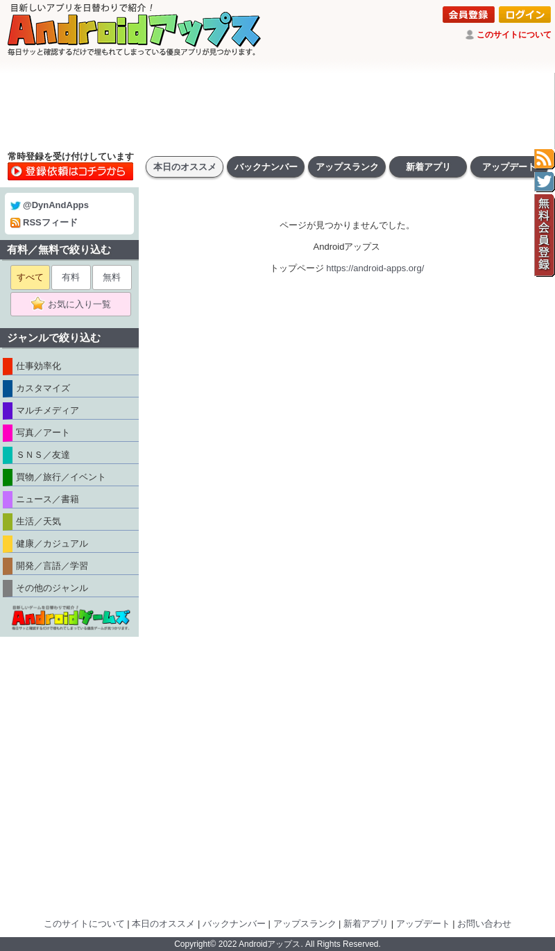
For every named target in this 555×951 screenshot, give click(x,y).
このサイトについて (514, 35)
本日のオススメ (184, 167)
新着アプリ (428, 167)
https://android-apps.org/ (375, 268)
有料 (71, 277)
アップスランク (347, 167)
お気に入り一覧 (75, 304)
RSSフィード (44, 222)
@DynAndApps (49, 205)
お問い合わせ (484, 923)
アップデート (509, 167)
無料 (112, 277)
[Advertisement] (277, 111)
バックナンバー (266, 167)
